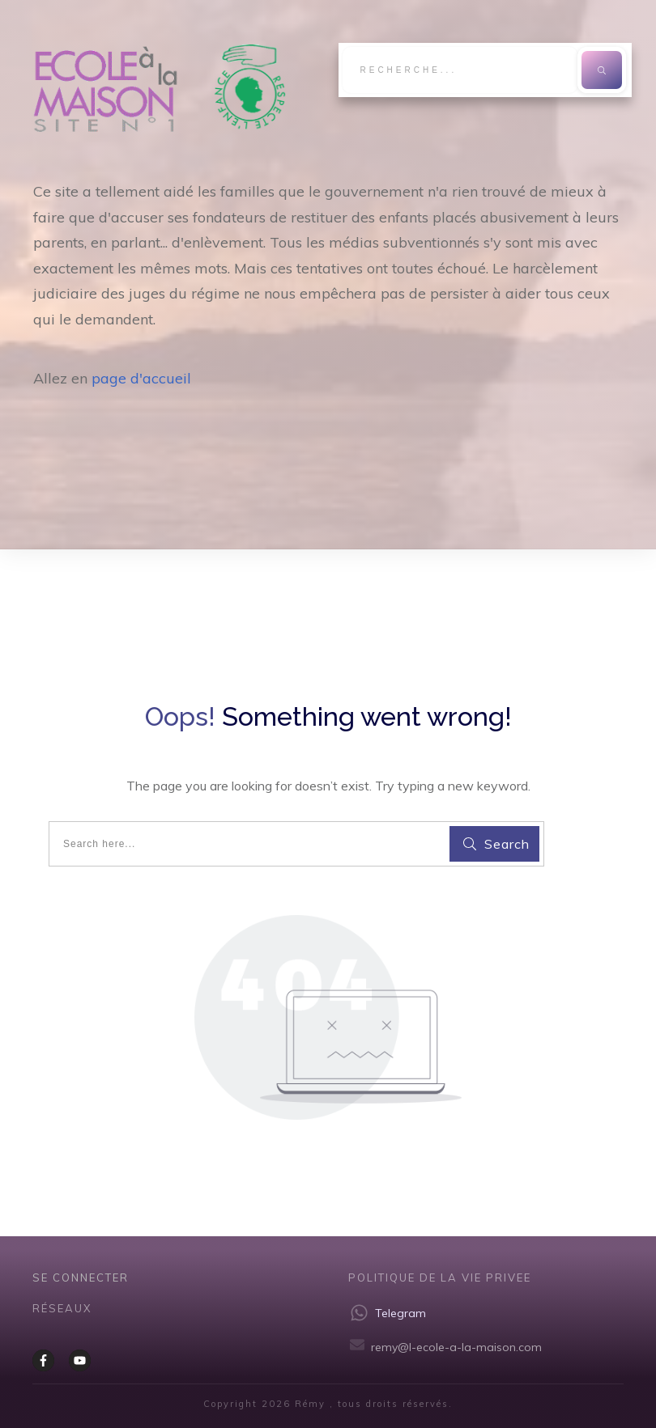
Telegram (400, 1313)
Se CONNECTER (80, 1277)
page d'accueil (141, 378)
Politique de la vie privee (439, 1277)
